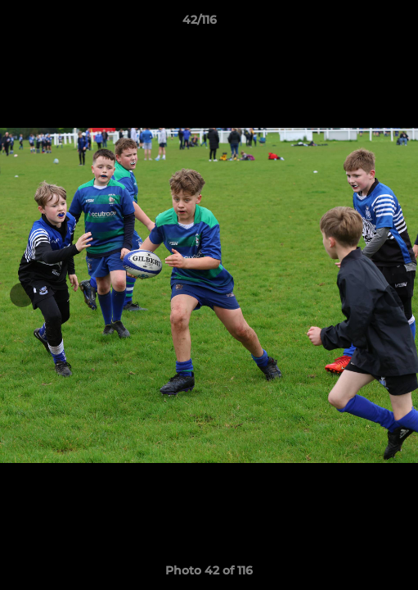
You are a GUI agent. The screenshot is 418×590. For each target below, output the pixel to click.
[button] (359, 23)
